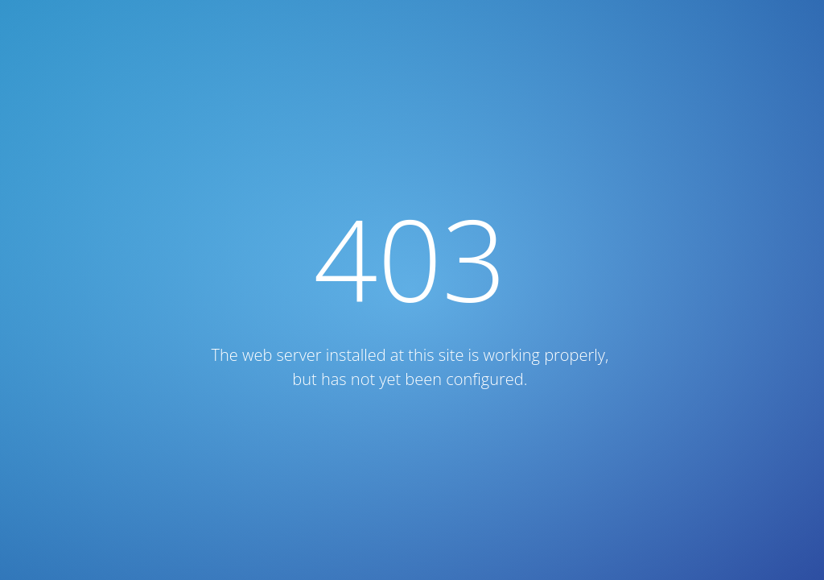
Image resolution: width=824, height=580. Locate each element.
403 (410, 258)
